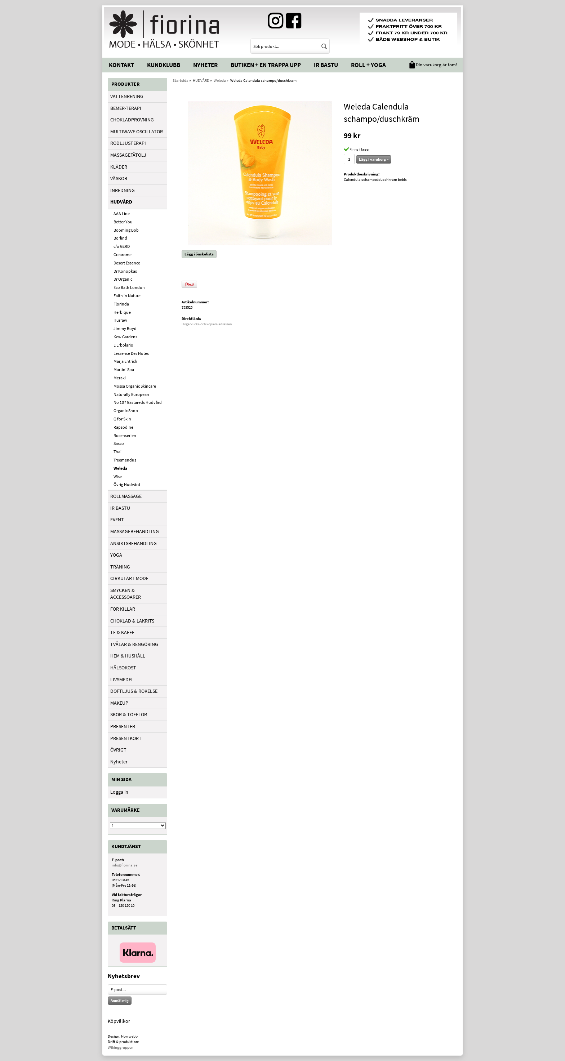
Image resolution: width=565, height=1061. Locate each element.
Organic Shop (126, 410)
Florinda (121, 304)
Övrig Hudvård (127, 484)
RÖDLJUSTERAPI (128, 143)
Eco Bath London (129, 287)
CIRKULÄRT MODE (129, 578)
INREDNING (122, 190)
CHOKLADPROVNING (132, 119)
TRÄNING (120, 566)
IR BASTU (120, 508)
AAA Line (122, 213)
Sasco (119, 443)
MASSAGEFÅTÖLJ (128, 155)
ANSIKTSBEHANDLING (133, 543)
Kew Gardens (125, 336)
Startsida (180, 80)
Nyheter (205, 65)
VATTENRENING (126, 96)
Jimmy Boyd (125, 328)
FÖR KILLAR (122, 609)
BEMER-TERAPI (125, 108)
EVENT (117, 519)
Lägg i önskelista (199, 254)
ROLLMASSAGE (126, 496)
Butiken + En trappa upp (266, 65)
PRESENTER (122, 726)
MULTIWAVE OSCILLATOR (136, 131)
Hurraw (120, 320)
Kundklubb (163, 65)
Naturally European (131, 394)
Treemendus (125, 460)
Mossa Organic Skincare (135, 386)
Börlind (120, 238)
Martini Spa (124, 369)
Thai (117, 451)
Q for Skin (122, 419)
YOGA (116, 555)
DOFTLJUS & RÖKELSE (133, 691)
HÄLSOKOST (123, 667)
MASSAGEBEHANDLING (134, 531)
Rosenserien (125, 435)
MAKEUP (119, 703)
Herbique (122, 312)
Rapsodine (123, 427)
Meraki (120, 377)
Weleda (120, 468)
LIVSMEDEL (122, 679)
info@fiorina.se (124, 865)
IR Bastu (326, 65)
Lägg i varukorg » (373, 159)
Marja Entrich (125, 361)
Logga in (119, 792)
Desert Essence (127, 263)
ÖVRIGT (118, 749)
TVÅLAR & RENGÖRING (134, 644)
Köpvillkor (119, 1021)
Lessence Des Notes (131, 353)
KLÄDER (118, 167)
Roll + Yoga (368, 65)
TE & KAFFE (122, 632)
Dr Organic (123, 279)
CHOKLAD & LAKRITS (132, 621)
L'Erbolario (123, 345)
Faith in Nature (127, 295)
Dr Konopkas (125, 271)
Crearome (123, 254)
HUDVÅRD (121, 202)
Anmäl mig (120, 1000)
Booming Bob (126, 230)
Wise (118, 476)
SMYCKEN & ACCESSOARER (125, 594)
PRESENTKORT (126, 738)
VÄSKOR (118, 178)
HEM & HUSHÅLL (127, 655)
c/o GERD (122, 246)
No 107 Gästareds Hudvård (138, 402)
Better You (123, 221)
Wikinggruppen (120, 1047)
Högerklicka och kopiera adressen (207, 324)
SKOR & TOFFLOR (128, 714)
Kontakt (121, 65)
